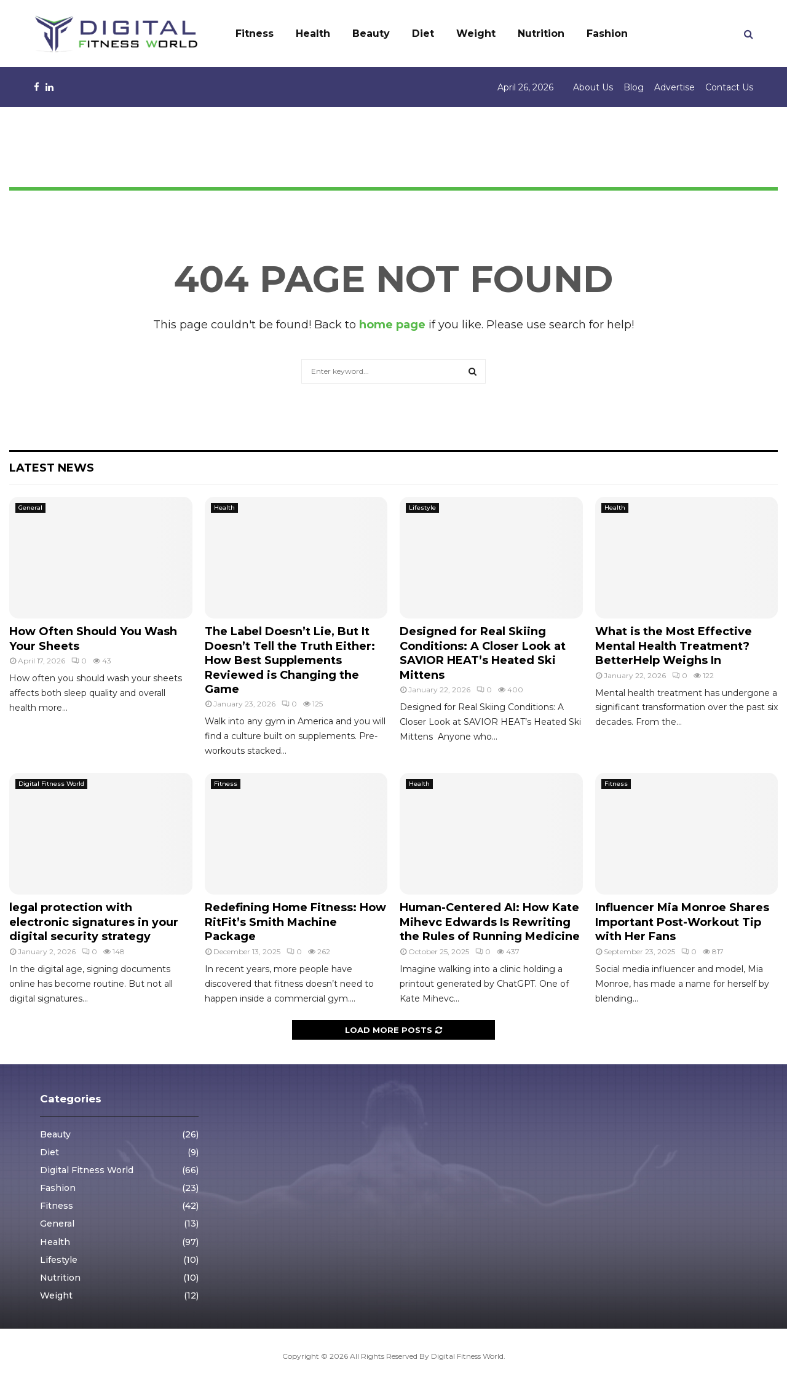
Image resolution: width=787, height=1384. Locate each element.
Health (313, 33)
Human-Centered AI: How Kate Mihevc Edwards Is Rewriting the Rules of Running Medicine (490, 922)
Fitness (254, 33)
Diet (423, 33)
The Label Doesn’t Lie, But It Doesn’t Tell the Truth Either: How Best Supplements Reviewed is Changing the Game (290, 660)
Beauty (371, 33)
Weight (476, 33)
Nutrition (541, 33)
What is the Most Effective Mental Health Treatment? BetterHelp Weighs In (673, 646)
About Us (593, 87)
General (30, 508)
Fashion (607, 33)
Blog (633, 87)
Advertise (674, 87)
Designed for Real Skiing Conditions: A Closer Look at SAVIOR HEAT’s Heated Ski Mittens (483, 653)
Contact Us (729, 87)
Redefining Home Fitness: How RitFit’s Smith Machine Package (295, 922)
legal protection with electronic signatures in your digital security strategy (93, 922)
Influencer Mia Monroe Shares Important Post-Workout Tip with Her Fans (682, 922)
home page (392, 324)
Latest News (51, 468)
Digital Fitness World (51, 784)
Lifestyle (422, 508)
